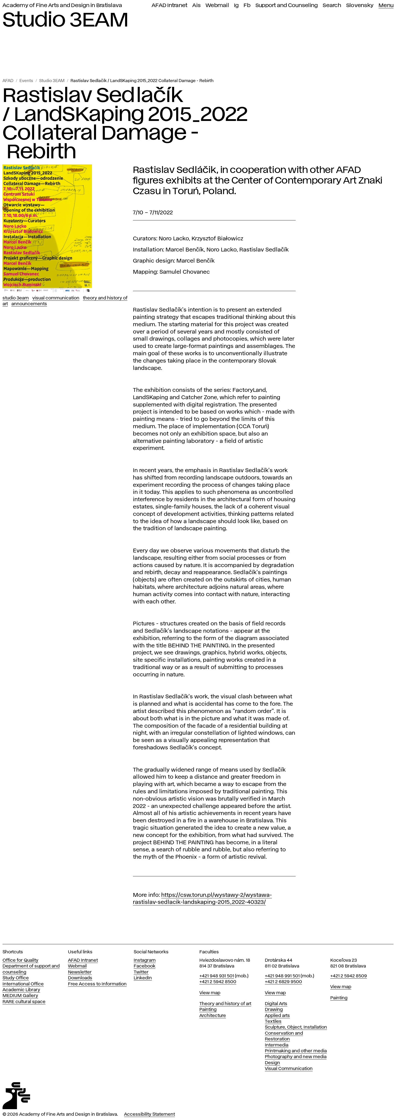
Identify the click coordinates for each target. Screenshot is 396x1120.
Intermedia (276, 1045)
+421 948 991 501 (282, 976)
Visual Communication (55, 298)
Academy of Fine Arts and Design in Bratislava (62, 5)
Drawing (274, 1010)
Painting (208, 1010)
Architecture (212, 1016)
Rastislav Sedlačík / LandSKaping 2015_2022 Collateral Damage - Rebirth (142, 81)
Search (332, 5)
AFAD (8, 81)
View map (209, 993)
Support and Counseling (286, 5)
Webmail (217, 5)
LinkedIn (143, 978)
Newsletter (80, 972)
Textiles (273, 1022)
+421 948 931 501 (216, 976)
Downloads (80, 978)
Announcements (29, 304)
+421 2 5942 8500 (217, 982)
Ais (196, 5)
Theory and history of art (225, 1004)
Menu (386, 5)
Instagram (145, 960)
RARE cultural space (24, 1002)
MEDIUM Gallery (20, 996)
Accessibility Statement (149, 1114)
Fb (247, 5)
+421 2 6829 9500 (283, 982)
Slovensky (360, 5)
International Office (23, 984)
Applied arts (277, 1016)
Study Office (16, 978)
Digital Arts (276, 1004)
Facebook (144, 966)
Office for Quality (20, 960)
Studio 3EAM (51, 81)
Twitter (141, 972)
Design (272, 1063)
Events (26, 81)
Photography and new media (296, 1057)
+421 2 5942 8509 (348, 976)
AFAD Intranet (169, 5)
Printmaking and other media (296, 1051)
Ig (236, 5)
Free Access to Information (97, 984)
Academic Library (21, 990)
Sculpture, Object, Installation (296, 1027)
